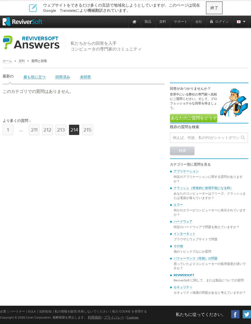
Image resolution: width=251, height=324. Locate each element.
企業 (3, 311)
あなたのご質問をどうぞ (194, 118)
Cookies (133, 317)
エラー (178, 205)
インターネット (185, 234)
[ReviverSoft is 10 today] (123, 21)
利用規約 (94, 317)
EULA (32, 311)
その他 (178, 246)
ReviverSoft (184, 275)
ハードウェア (183, 221)
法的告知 (45, 311)
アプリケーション (186, 171)
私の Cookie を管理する (129, 311)
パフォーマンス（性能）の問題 (196, 258)
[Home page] (134, 21)
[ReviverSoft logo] (22, 21)
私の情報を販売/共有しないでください (82, 311)
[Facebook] (235, 318)
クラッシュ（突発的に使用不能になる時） (203, 188)
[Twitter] (247, 318)
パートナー (17, 311)
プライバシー (114, 317)
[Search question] (209, 138)
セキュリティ (183, 287)
